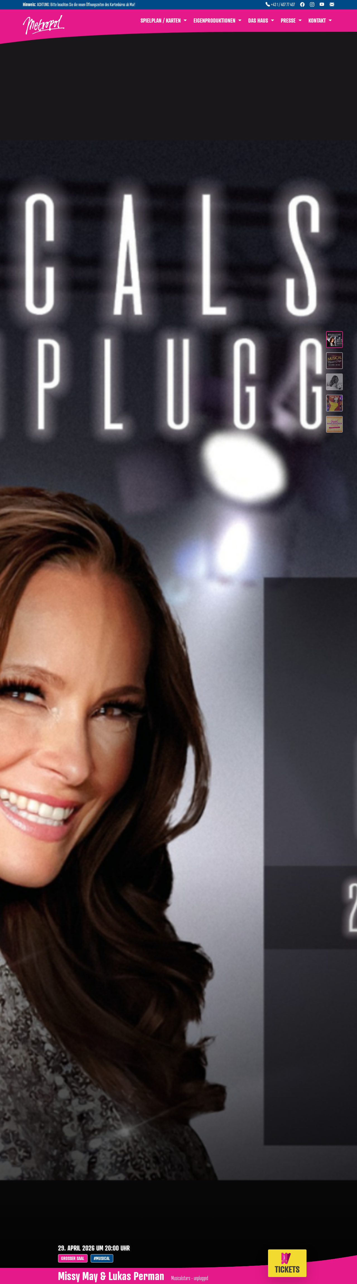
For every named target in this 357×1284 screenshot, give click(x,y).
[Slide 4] (334, 404)
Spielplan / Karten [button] (161, 20)
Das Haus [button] (258, 20)
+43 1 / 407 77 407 (280, 4)
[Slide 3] (334, 383)
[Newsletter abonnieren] (332, 4)
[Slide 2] (334, 362)
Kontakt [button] (317, 20)
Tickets (287, 1264)
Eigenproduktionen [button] (215, 20)
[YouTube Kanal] (322, 4)
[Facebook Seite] (302, 4)
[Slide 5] (334, 426)
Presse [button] (289, 20)
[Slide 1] (334, 341)
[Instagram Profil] (312, 4)
